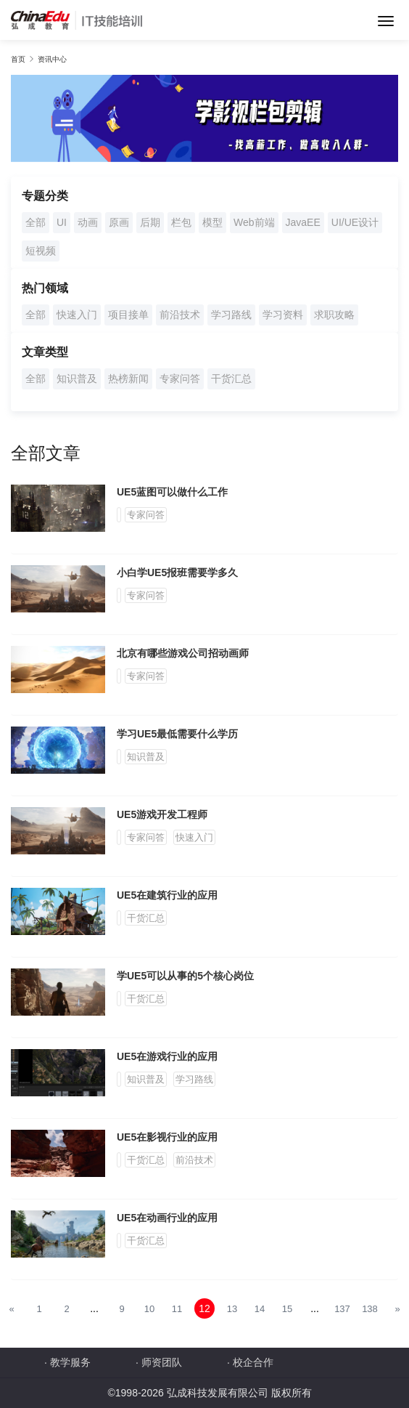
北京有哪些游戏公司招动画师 (183, 653)
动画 (88, 222)
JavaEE (303, 222)
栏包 (181, 222)
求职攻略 (334, 314)
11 (177, 1308)
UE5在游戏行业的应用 (167, 1056)
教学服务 (70, 1362)
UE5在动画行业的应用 (167, 1217)
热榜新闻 (128, 378)
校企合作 (253, 1362)
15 (287, 1308)
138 (370, 1308)
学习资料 (283, 314)
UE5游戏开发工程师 (162, 814)
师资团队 (161, 1362)
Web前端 (254, 222)
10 (149, 1308)
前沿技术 (180, 314)
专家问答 (180, 378)
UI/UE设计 (355, 222)
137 (342, 1308)
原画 (119, 222)
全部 (35, 222)
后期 (150, 222)
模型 (212, 222)
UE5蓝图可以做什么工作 (172, 492)
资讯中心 (52, 59)
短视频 (40, 250)
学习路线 (231, 314)
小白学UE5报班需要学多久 (177, 572)
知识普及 (77, 378)
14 (260, 1308)
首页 (18, 59)
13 (232, 1308)
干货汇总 (231, 378)
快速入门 (77, 314)
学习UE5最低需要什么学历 (177, 734)
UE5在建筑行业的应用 (167, 895)
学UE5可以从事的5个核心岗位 (185, 976)
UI (62, 222)
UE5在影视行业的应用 (167, 1137)
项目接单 (128, 314)
